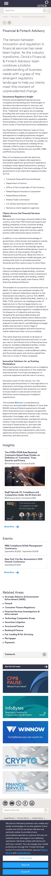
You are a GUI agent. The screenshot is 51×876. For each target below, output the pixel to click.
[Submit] (44, 10)
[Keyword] (45, 810)
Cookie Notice (37, 818)
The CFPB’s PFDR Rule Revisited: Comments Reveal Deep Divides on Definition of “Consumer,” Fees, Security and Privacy (22, 456)
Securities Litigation (15, 622)
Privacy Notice (23, 818)
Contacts (10, 654)
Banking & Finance (14, 630)
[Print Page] (9, 23)
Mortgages (10, 638)
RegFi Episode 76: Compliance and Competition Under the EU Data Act (23, 493)
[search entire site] (23, 10)
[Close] (48, 825)
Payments (10, 642)
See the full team (26, 667)
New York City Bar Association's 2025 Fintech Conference (23, 560)
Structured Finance (14, 626)
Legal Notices (9, 818)
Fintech (8, 603)
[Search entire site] (23, 810)
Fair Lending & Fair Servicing (19, 634)
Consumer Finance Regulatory (20, 607)
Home (5, 17)
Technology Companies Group (20, 618)
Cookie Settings (25, 860)
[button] (5, 23)
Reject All (25, 866)
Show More (11, 527)
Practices (15, 17)
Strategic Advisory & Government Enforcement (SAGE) (22, 598)
